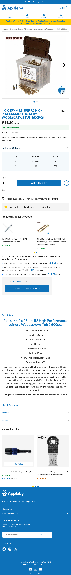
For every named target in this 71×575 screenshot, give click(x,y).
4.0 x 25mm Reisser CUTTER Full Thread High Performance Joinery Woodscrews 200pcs (51, 242)
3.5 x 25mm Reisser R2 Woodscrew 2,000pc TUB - (34, 274)
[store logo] (12, 8)
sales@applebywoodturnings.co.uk (20, 501)
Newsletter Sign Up (10, 520)
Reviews (6, 412)
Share (65, 111)
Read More (6, 140)
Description (7, 315)
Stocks (5, 420)
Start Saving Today (44, 207)
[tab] (35, 315)
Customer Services (10, 513)
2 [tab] (36, 252)
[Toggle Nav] (10, 15)
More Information (10, 405)
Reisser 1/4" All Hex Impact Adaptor (17, 472)
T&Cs (45, 564)
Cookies (36, 564)
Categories (7, 509)
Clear (40, 574)
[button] (63, 93)
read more (53, 198)
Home (4, 29)
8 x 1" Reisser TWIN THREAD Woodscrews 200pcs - (34, 263)
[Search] (27, 15)
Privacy (26, 564)
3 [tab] (38, 486)
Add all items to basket (27, 288)
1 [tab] (34, 252)
